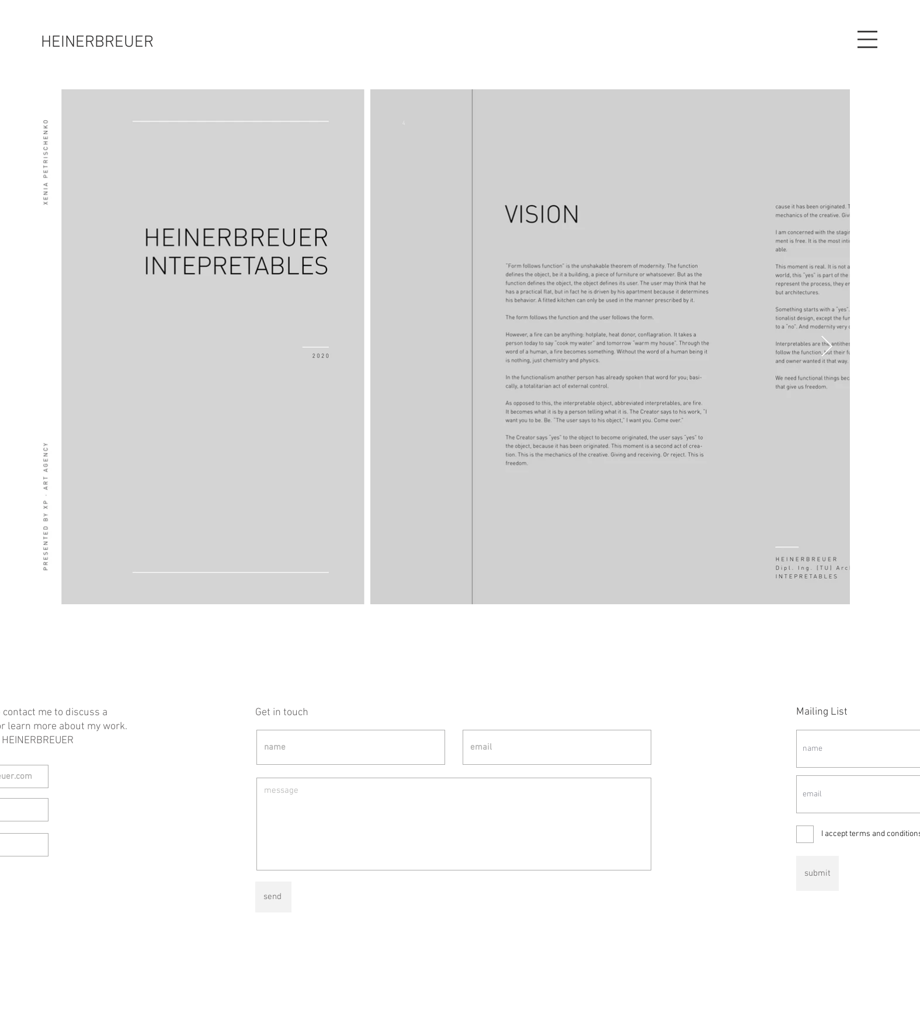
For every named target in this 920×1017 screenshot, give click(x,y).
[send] (273, 897)
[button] (867, 39)
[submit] (817, 873)
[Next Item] (827, 347)
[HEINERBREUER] (97, 43)
